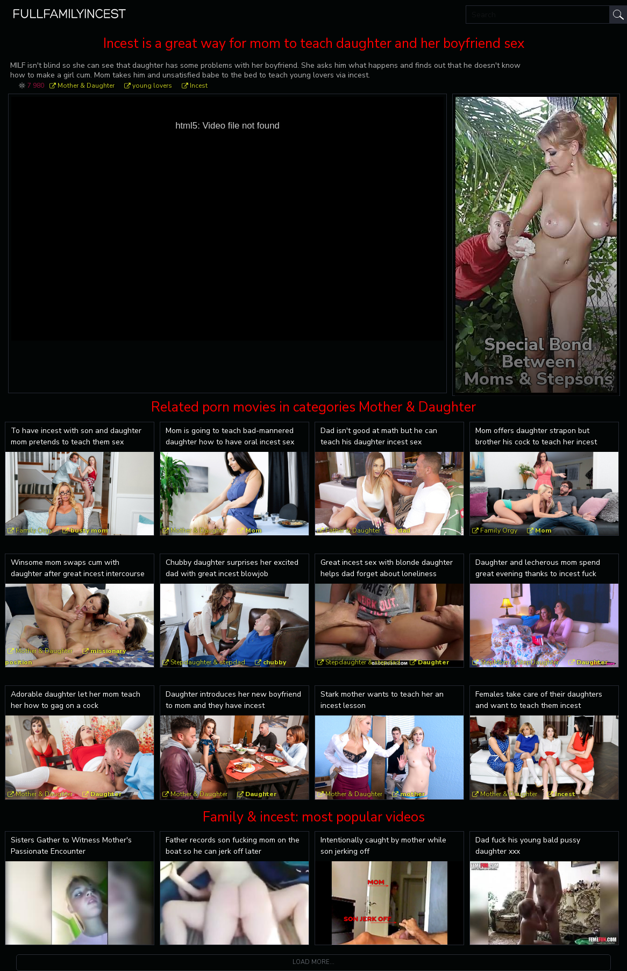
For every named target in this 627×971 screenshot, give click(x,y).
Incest (199, 85)
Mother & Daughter (86, 85)
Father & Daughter (352, 530)
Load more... (313, 962)
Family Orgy (34, 530)
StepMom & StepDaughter (519, 662)
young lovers (152, 85)
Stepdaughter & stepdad (207, 662)
